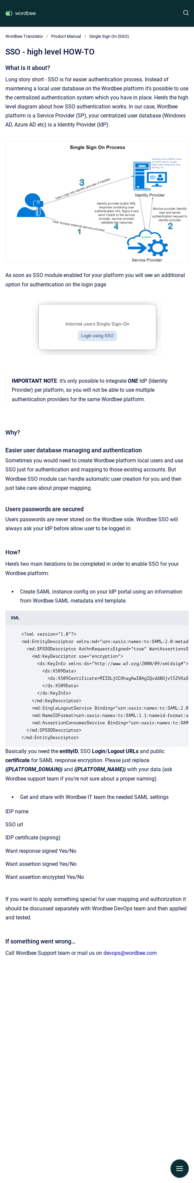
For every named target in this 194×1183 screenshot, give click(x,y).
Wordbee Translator (24, 36)
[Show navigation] (180, 1169)
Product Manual (66, 36)
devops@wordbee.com (130, 953)
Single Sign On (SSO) (109, 36)
